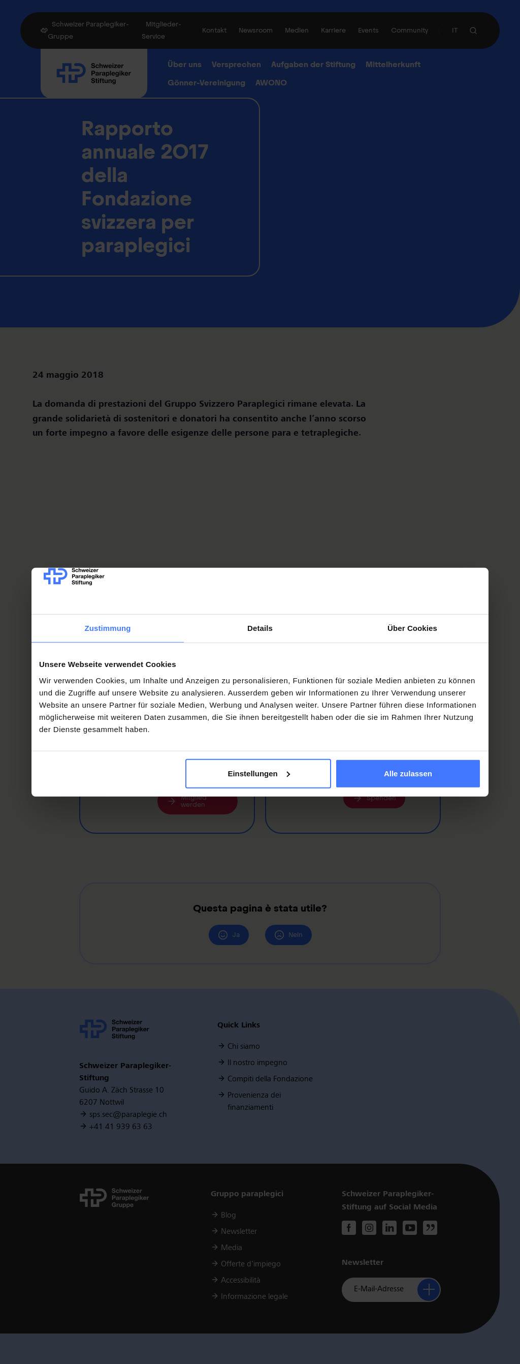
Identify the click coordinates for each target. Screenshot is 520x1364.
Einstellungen (258, 773)
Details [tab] (260, 628)
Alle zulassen (408, 773)
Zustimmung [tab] (108, 628)
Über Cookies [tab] (412, 628)
